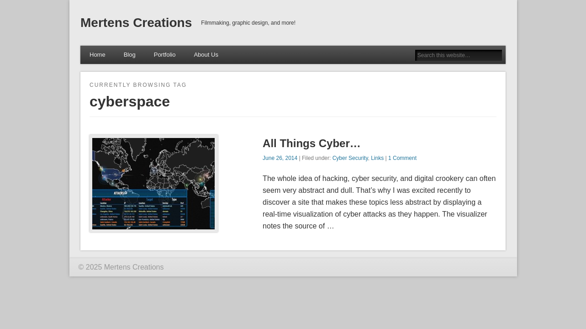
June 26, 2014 (280, 158)
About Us (206, 54)
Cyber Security (350, 158)
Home (98, 54)
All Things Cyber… (312, 143)
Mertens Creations (136, 23)
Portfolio (165, 54)
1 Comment (402, 158)
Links (377, 158)
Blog (130, 54)
